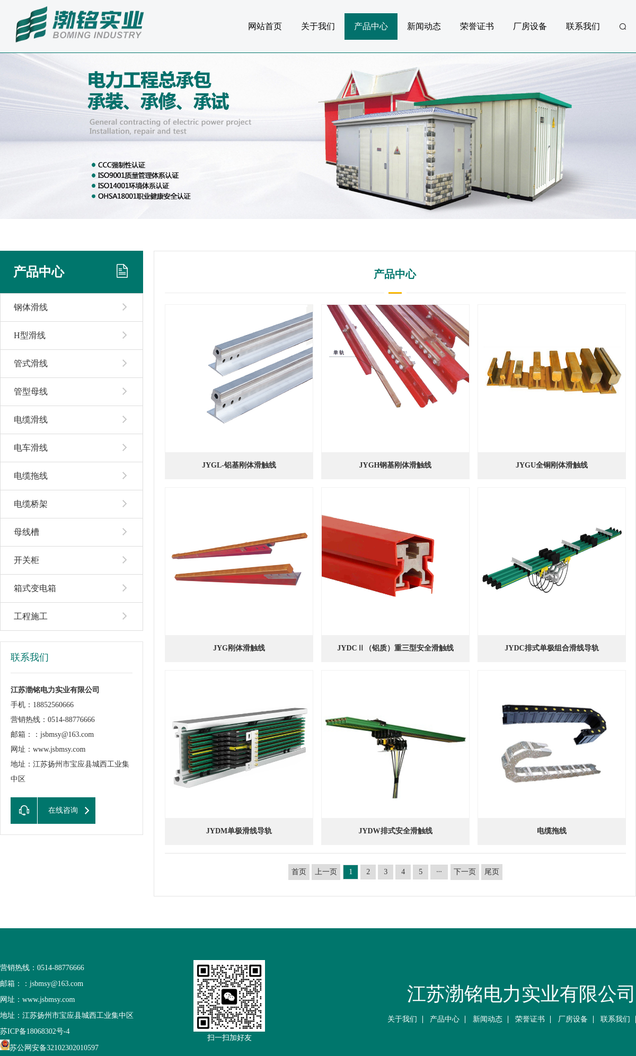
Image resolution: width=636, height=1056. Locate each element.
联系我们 (583, 26)
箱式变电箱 (35, 588)
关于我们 (318, 26)
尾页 (491, 872)
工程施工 (31, 616)
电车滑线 (31, 447)
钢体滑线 (31, 307)
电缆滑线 (31, 419)
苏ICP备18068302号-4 (34, 1031)
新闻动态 (424, 26)
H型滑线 (30, 335)
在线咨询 (44, 810)
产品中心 (371, 26)
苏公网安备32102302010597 (49, 1048)
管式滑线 (31, 363)
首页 (299, 872)
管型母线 (31, 391)
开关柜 (26, 560)
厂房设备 (530, 26)
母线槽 (26, 531)
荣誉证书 (477, 26)
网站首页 (265, 26)
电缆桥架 (31, 503)
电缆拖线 (31, 475)
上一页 (326, 872)
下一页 (465, 872)
